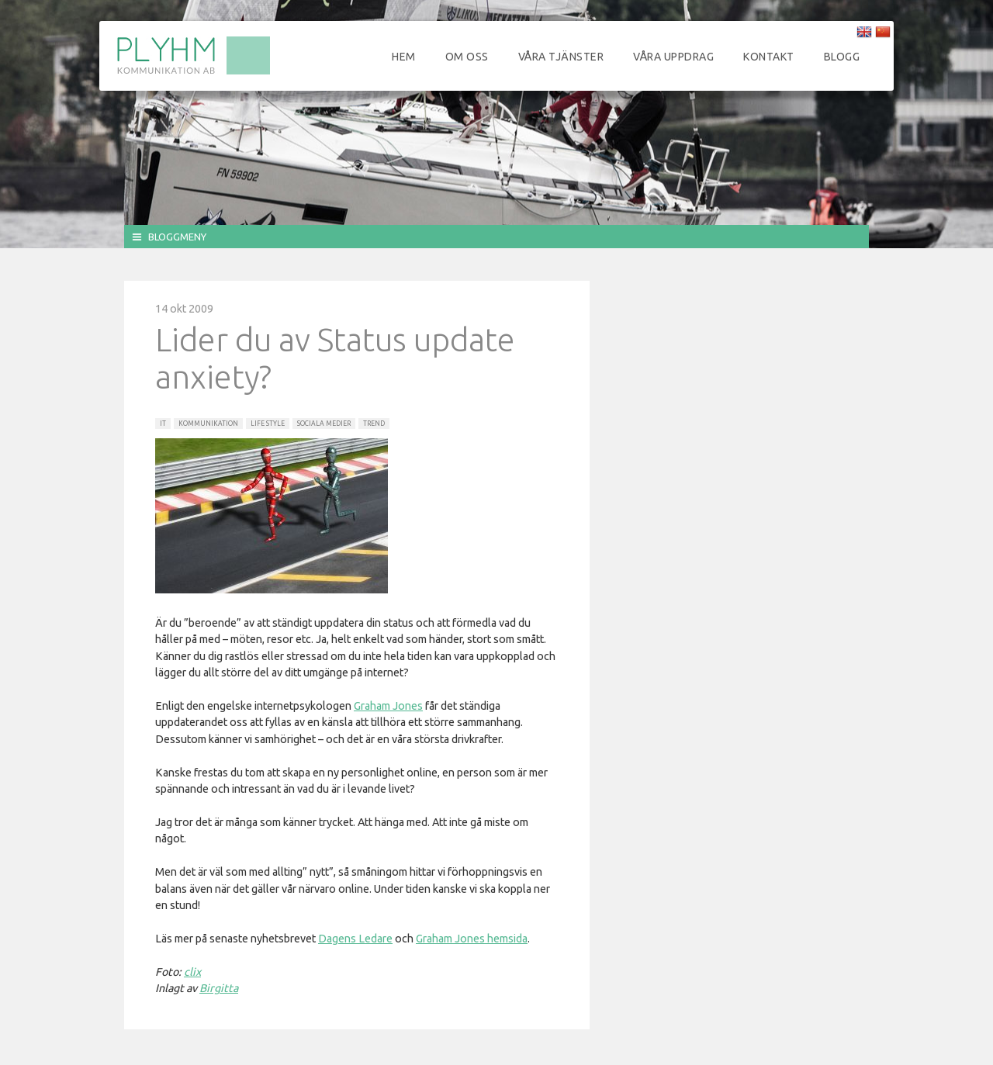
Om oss (467, 56)
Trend (374, 423)
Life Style (268, 423)
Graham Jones (388, 706)
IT (163, 423)
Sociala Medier (324, 423)
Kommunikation (208, 423)
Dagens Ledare (355, 938)
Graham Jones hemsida (472, 938)
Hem (404, 56)
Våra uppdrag (673, 56)
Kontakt (768, 56)
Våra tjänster (561, 56)
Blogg (842, 56)
